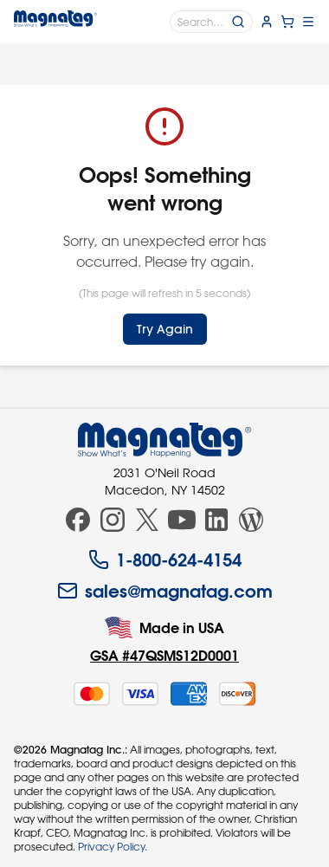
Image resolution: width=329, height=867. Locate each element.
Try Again (165, 329)
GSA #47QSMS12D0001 (164, 655)
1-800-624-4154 (165, 559)
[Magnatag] (164, 440)
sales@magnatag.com (165, 590)
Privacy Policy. (112, 846)
